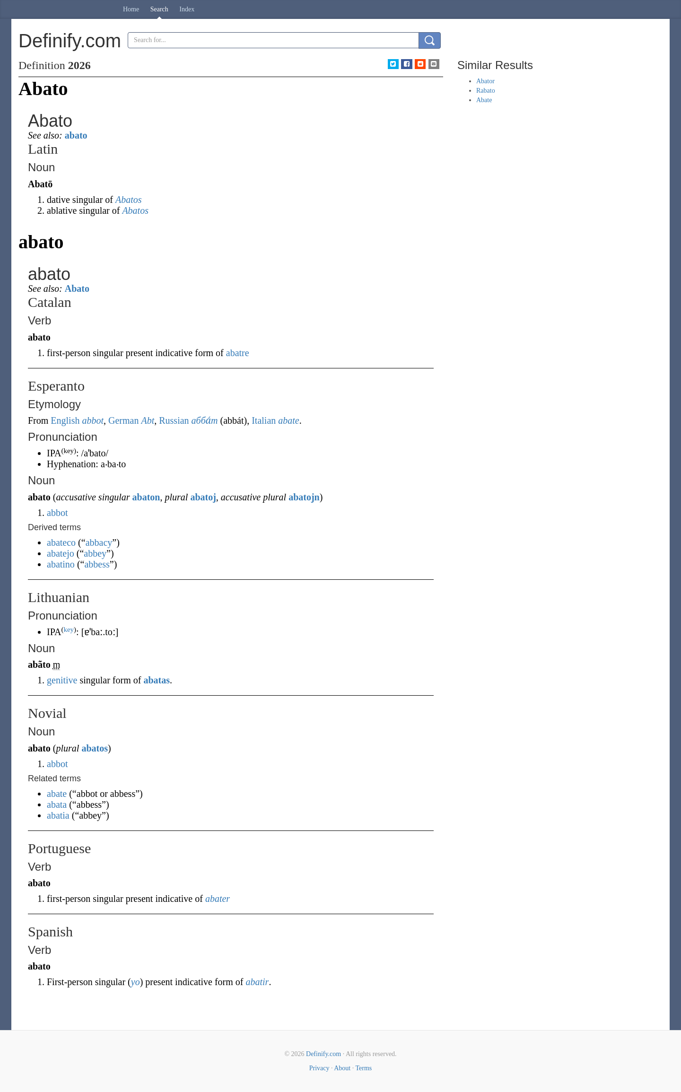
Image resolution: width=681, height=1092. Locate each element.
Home (131, 9)
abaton (146, 497)
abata (57, 804)
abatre (237, 353)
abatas (156, 680)
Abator (485, 81)
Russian (174, 420)
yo (135, 982)
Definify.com (323, 1053)
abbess (96, 564)
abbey (95, 553)
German (123, 420)
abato (76, 135)
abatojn (304, 497)
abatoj (203, 497)
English (65, 420)
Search (159, 9)
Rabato (485, 90)
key (68, 629)
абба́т (205, 420)
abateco (61, 542)
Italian (264, 420)
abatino (61, 564)
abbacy (99, 542)
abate (288, 420)
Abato (77, 288)
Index (186, 9)
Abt (147, 420)
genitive (62, 680)
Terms (363, 1068)
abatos (94, 748)
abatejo (60, 553)
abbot (93, 420)
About (342, 1068)
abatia (58, 815)
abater (217, 898)
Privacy (319, 1068)
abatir (257, 982)
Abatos (128, 199)
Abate (484, 100)
